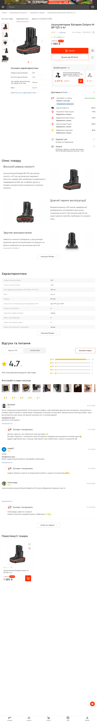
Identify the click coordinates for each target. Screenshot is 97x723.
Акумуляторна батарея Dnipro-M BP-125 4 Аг (16, 608)
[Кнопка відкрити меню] (3, 7)
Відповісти (7, 460)
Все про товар (7, 19)
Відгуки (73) (12, 387)
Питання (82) (35, 387)
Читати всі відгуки (49, 562)
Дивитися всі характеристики (25, 92)
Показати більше (49, 370)
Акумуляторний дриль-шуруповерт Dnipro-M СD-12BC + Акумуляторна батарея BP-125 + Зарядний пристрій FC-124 (73, 74)
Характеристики (22, 19)
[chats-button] (92, 704)
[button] (42, 40)
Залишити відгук (85, 387)
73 (10, 604)
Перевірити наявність (65, 104)
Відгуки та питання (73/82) (42, 19)
